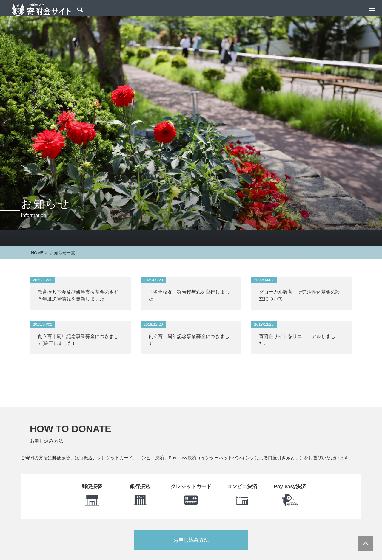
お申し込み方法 (191, 540)
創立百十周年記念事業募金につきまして (188, 339)
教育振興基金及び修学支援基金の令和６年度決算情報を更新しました (78, 295)
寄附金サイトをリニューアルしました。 (297, 339)
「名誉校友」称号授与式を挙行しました (188, 295)
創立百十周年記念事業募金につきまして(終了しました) (78, 339)
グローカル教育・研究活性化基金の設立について (299, 295)
